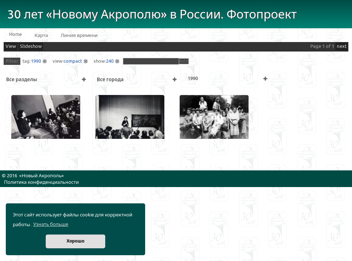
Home (15, 34)
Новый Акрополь (41, 175)
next (342, 46)
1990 (36, 61)
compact (73, 61)
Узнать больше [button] (50, 224)
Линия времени (79, 35)
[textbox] (151, 61)
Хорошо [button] (75, 241)
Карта (41, 35)
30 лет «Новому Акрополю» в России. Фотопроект (152, 14)
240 (110, 61)
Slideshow (31, 46)
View (10, 46)
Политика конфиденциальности (41, 182)
